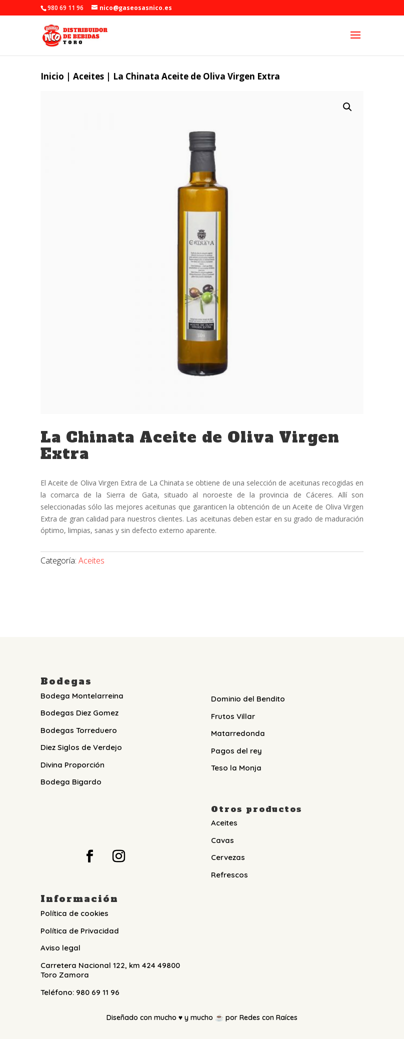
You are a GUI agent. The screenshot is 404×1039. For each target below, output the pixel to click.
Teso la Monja (236, 767)
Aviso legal (60, 947)
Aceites (88, 76)
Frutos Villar (233, 716)
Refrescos (229, 875)
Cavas (222, 840)
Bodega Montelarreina (82, 695)
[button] (347, 107)
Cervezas (228, 857)
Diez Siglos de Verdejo (81, 747)
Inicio (52, 76)
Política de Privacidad (79, 931)
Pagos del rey (236, 751)
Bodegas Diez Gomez (79, 713)
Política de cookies (74, 913)
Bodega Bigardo (71, 781)
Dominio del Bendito (248, 699)
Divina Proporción (72, 765)
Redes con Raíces (269, 1017)
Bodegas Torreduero (78, 730)
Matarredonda (238, 733)
